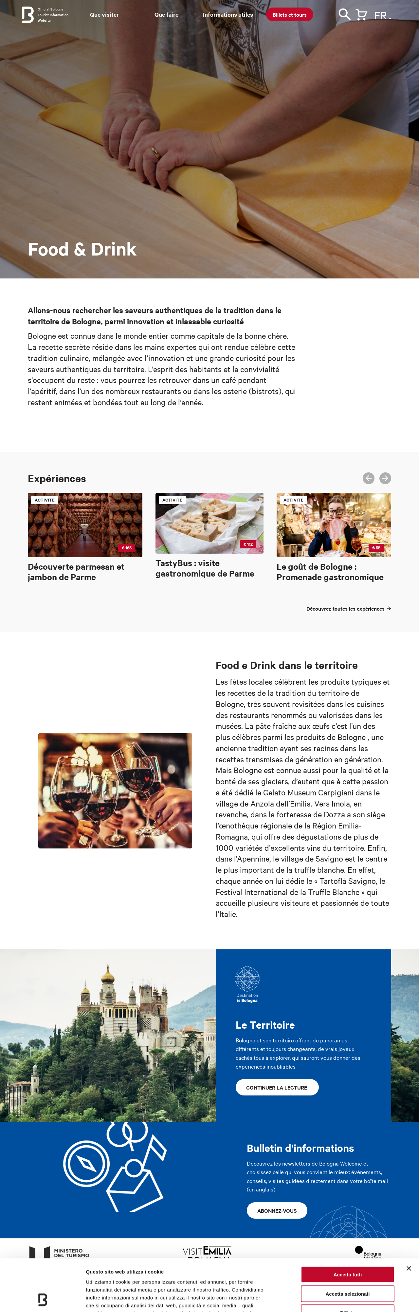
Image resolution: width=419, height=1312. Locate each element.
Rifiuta (347, 1264)
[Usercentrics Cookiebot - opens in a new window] (42, 1299)
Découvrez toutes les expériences (345, 608)
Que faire (166, 14)
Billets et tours (290, 14)
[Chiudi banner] (409, 1219)
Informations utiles (228, 14)
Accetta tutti (348, 1225)
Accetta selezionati (347, 1245)
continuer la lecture (277, 1087)
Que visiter (104, 14)
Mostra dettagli (344, 1299)
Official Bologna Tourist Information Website (53, 15)
